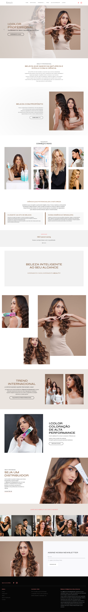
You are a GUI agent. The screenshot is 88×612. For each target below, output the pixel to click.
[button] (4, 29)
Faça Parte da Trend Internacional (22, 397)
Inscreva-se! (53, 564)
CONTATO (64, 2)
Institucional (4, 593)
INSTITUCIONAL (33, 2)
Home (3, 591)
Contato (4, 599)
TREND (48, 2)
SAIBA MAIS (36, 117)
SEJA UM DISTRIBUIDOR (55, 2)
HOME (27, 2)
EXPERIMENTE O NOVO (15, 34)
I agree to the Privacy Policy (55, 560)
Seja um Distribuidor (6, 597)
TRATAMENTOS (41, 2)
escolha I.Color (55, 443)
